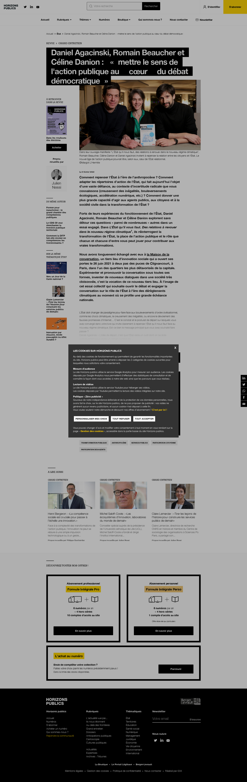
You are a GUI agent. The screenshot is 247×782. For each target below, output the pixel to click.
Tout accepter (144, 419)
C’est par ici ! (159, 409)
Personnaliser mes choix (91, 419)
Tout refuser (120, 419)
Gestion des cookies (91, 431)
